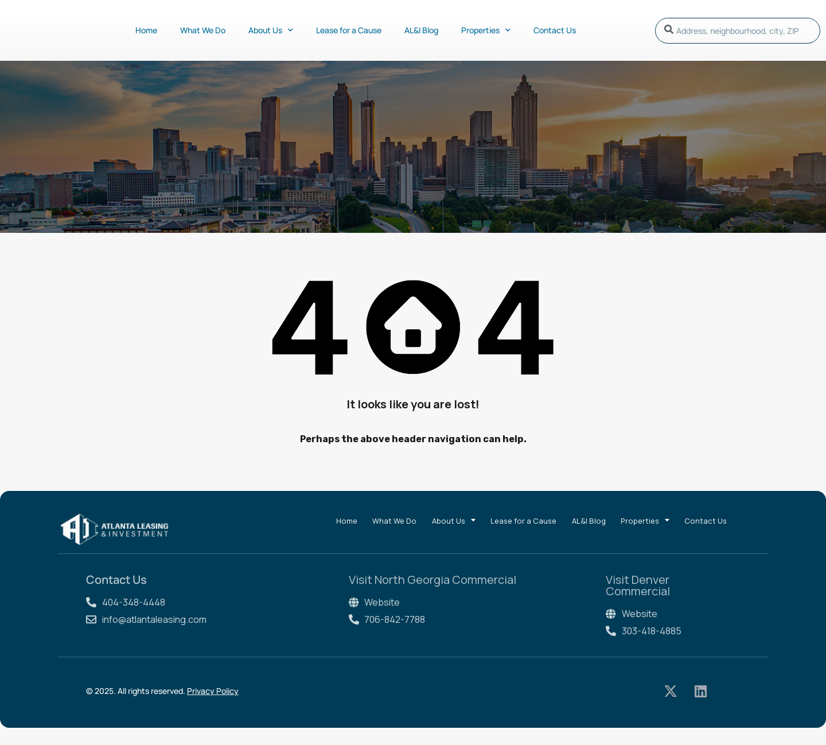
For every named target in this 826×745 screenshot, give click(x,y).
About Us (270, 30)
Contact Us (554, 30)
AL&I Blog (421, 30)
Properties (486, 30)
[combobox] (737, 31)
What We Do (202, 30)
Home (146, 30)
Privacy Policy (213, 690)
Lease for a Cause (348, 30)
